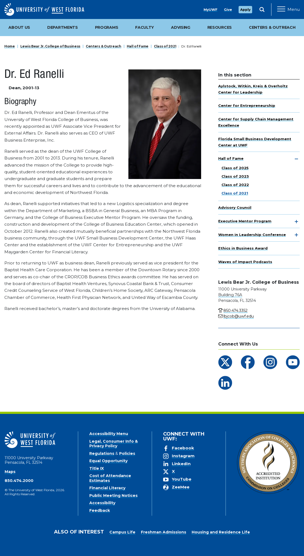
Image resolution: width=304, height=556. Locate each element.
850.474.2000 (19, 480)
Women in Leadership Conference (252, 234)
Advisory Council (234, 207)
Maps (10, 471)
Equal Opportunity (108, 460)
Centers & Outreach (103, 46)
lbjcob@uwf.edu (238, 316)
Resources (219, 27)
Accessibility (102, 502)
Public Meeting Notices (113, 495)
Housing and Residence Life (221, 532)
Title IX (96, 468)
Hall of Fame (138, 46)
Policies (127, 453)
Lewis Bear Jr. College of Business (50, 46)
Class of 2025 (235, 168)
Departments (62, 27)
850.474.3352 (235, 310)
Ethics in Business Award (243, 248)
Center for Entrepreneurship (246, 105)
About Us (19, 27)
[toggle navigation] (296, 221)
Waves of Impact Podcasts (245, 262)
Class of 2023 (235, 176)
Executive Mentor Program (244, 221)
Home (9, 46)
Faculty (144, 27)
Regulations (101, 453)
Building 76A (230, 294)
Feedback (99, 510)
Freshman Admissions (163, 532)
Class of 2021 (165, 46)
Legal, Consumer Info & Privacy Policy (113, 444)
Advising (180, 27)
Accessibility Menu (108, 433)
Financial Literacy (107, 487)
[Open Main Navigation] (288, 9)
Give (228, 10)
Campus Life (122, 532)
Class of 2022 (235, 185)
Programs (106, 27)
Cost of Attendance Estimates (110, 478)
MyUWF (210, 10)
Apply (245, 10)
